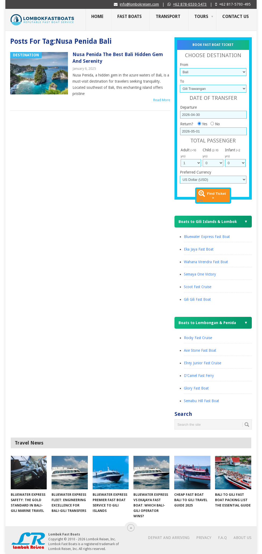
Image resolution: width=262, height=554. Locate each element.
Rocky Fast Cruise (198, 338)
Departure (188, 107)
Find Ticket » (216, 196)
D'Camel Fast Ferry (199, 375)
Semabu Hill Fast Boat (201, 401)
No (217, 124)
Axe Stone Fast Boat (200, 350)
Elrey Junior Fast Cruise (202, 363)
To (182, 81)
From (184, 65)
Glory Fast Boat (196, 388)
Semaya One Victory (200, 274)
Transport (168, 16)
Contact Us (235, 16)
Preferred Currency (195, 172)
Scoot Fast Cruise (197, 287)
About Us (243, 537)
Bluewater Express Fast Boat (207, 236)
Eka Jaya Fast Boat (198, 249)
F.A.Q (222, 537)
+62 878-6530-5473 (190, 4)
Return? (186, 124)
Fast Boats (129, 16)
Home (97, 16)
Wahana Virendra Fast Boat (206, 262)
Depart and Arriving (169, 537)
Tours (201, 16)
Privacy (203, 537)
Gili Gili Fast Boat (197, 299)
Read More (161, 100)
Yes (204, 124)
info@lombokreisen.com (139, 4)
